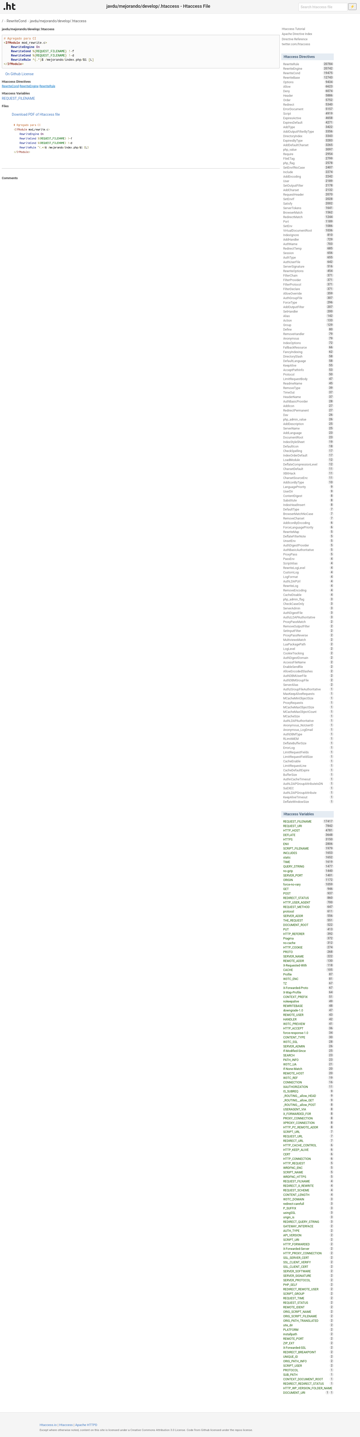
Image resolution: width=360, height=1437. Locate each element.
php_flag (308, 163)
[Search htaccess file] (323, 7)
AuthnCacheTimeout (308, 779)
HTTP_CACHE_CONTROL (308, 1145)
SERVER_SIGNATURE (308, 1276)
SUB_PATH (308, 1375)
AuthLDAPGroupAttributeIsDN (308, 784)
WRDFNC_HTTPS (308, 1177)
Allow (308, 86)
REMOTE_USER (308, 1015)
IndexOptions (308, 343)
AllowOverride (308, 293)
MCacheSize (308, 716)
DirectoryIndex (308, 136)
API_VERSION (308, 1235)
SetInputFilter (308, 631)
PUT (308, 929)
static (308, 857)
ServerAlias (308, 685)
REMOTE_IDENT (308, 1307)
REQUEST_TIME (308, 1298)
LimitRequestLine (308, 766)
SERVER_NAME (308, 956)
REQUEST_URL (308, 1136)
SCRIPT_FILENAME (308, 848)
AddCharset (308, 190)
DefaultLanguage (308, 361)
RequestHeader (308, 194)
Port (308, 221)
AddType (308, 127)
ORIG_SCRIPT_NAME (308, 1312)
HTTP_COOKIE (308, 947)
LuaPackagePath (308, 644)
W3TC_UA (308, 1064)
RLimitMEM (308, 739)
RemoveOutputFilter (308, 626)
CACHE (308, 970)
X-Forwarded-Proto (308, 988)
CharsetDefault (308, 469)
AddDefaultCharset (308, 145)
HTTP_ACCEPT (308, 1028)
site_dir (308, 1325)
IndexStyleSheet (308, 442)
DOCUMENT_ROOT (308, 925)
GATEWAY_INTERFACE (308, 1226)
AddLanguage (308, 433)
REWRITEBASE (308, 1006)
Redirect (308, 104)
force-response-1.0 (308, 1033)
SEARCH (308, 1055)
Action (308, 320)
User (308, 181)
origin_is (308, 1217)
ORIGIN (308, 880)
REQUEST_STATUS (308, 1303)
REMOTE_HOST (308, 1073)
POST (308, 893)
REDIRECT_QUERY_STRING (308, 1222)
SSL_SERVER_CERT (308, 1258)
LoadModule (308, 460)
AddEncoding (308, 176)
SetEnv (308, 226)
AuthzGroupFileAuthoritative (308, 689)
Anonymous (308, 338)
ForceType (308, 302)
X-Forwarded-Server (308, 1249)
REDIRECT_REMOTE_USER (308, 1289)
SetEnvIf (308, 199)
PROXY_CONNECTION (308, 1118)
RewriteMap (308, 532)
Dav (308, 415)
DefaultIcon (308, 446)
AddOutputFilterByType (308, 131)
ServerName (308, 428)
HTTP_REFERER (308, 934)
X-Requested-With (308, 965)
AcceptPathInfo (308, 370)
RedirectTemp (308, 248)
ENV (308, 844)
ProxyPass (308, 554)
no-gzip (308, 871)
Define (308, 329)
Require (308, 154)
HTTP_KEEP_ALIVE (308, 1150)
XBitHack (308, 473)
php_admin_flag (308, 599)
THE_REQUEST (308, 920)
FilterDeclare (308, 289)
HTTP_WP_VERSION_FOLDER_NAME (308, 1389)
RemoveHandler (308, 334)
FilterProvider (308, 280)
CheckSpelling (308, 451)
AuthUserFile (308, 262)
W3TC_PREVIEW (308, 1024)
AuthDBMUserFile (308, 676)
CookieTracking (308, 653)
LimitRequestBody (308, 379)
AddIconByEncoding (308, 523)
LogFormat (308, 577)
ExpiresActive (308, 118)
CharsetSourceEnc (308, 478)
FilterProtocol (308, 284)
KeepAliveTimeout (308, 797)
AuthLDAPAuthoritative (308, 721)
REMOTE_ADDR (308, 961)
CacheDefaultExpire (308, 770)
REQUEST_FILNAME (308, 1181)
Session (308, 253)
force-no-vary (308, 884)
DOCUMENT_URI (306, 1393)
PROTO (308, 952)
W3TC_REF (308, 1078)
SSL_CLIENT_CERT (308, 1267)
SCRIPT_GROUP (308, 1294)
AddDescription (308, 424)
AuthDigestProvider (308, 545)
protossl (308, 911)
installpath (308, 1334)
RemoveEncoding (308, 590)
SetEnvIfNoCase (308, 167)
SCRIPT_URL (308, 1132)
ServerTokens (308, 208)
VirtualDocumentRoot (308, 230)
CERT (308, 1154)
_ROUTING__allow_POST (308, 1105)
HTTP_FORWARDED (308, 1244)
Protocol (308, 374)
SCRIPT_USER (308, 1366)
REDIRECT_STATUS (308, 898)
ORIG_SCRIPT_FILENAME (308, 1316)
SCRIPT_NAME (308, 1172)
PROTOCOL (308, 1370)
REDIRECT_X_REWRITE (308, 1186)
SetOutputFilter (308, 185)
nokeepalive (308, 1001)
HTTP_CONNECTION (308, 1159)
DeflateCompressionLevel (308, 464)
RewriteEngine (29, 86)
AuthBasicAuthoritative (308, 550)
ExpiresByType (308, 140)
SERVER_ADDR (308, 916)
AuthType (308, 257)
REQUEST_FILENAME (18, 98)
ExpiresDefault (308, 122)
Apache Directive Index (297, 34)
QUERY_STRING (308, 866)
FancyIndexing (308, 352)
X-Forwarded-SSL (308, 1348)
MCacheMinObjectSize (308, 698)
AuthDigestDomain (308, 658)
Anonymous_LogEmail (308, 730)
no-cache (308, 943)
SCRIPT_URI (308, 1240)
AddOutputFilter (308, 307)
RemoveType (308, 388)
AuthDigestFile (308, 613)
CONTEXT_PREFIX (308, 997)
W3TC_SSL (308, 1042)
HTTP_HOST (308, 830)
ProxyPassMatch (308, 622)
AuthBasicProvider (308, 401)
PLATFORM (308, 1330)
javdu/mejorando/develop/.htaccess (58, 21)
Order (308, 100)
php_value (308, 149)
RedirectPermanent (308, 410)
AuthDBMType (308, 734)
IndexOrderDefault (308, 455)
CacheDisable (308, 595)
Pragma (308, 938)
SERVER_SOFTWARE (308, 1271)
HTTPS (308, 839)
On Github (13, 74)
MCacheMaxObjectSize (308, 707)
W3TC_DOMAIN (308, 1199)
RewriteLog (308, 586)
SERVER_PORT (308, 875)
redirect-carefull (308, 1204)
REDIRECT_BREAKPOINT (308, 1352)
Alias (308, 316)
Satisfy (308, 203)
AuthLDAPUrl (308, 581)
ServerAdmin (308, 608)
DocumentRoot (308, 437)
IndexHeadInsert (308, 505)
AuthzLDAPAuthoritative (308, 617)
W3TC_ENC (308, 979)
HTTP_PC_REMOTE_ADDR (308, 1127)
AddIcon (308, 406)
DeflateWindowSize (308, 802)
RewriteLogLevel (308, 568)
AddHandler (308, 239)
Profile (308, 974)
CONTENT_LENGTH (308, 1195)
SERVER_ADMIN (308, 1046)
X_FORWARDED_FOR (308, 1114)
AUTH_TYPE (308, 1231)
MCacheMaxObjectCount (308, 712)
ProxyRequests (308, 703)
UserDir (308, 491)
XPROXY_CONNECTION (308, 1123)
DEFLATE (308, 835)
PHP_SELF (308, 1285)
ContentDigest (308, 496)
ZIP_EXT (308, 1343)
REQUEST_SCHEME (308, 1190)
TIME (308, 862)
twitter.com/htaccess (296, 44)
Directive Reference (295, 39)
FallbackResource (308, 347)
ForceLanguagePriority (308, 527)
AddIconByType (308, 482)
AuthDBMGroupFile (308, 680)
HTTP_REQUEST (308, 1163)
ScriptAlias (308, 563)
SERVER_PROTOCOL (308, 1280)
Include (308, 172)
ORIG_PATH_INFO (308, 1361)
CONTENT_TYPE (308, 1037)
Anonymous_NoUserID (308, 725)
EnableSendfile (308, 667)
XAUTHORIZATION (308, 1087)
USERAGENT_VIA (308, 1109)
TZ (308, 983)
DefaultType (308, 509)
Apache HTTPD (86, 1425)
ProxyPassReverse (308, 635)
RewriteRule (47, 86)
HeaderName (308, 397)
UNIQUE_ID (308, 1357)
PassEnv (308, 559)
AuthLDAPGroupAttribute (308, 793)
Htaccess (66, 1425)
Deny (308, 91)
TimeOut (308, 392)
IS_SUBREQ (308, 1091)
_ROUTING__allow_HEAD (308, 1096)
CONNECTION (308, 1082)
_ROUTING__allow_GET (308, 1100)
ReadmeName (308, 383)
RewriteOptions (308, 271)
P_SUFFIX (308, 1208)
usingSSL (308, 1213)
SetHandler (308, 311)
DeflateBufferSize (308, 743)
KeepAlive (308, 365)
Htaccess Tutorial (293, 29)
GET (308, 889)
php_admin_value (308, 419)
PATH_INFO (308, 1060)
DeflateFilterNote (308, 536)
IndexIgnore (308, 235)
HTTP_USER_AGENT (308, 902)
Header (308, 95)
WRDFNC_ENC (308, 1168)
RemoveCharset (308, 518)
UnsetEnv (308, 541)
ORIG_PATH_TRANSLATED (308, 1321)
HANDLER (308, 1019)
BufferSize (308, 775)
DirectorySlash (308, 356)
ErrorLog (308, 748)
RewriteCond (16, 21)
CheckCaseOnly (308, 604)
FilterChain (308, 275)
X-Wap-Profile (308, 992)
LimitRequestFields (308, 752)
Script (308, 113)
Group (308, 325)
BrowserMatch (308, 212)
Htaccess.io (48, 1425)
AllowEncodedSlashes (308, 671)
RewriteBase (308, 77)
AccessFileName (308, 662)
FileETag (308, 158)
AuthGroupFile (308, 298)
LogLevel (308, 649)
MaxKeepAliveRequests (308, 694)
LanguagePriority (308, 487)
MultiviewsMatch (308, 640)
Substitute (308, 500)
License (28, 74)
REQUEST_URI (308, 826)
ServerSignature (308, 266)
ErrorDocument (308, 109)
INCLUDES (308, 853)
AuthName (308, 244)
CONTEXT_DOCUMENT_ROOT (308, 1379)
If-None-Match (308, 1069)
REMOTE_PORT (308, 1339)
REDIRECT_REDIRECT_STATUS (308, 1384)
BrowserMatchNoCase (308, 514)
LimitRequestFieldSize (308, 757)
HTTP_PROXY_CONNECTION (308, 1253)
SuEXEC (308, 788)
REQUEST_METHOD (308, 907)
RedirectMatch (308, 217)
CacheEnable (308, 761)
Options (308, 82)
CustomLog (308, 572)
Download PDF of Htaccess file (36, 114)
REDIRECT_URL (308, 1141)
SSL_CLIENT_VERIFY (308, 1262)
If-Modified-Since (308, 1051)
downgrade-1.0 (308, 1010)
